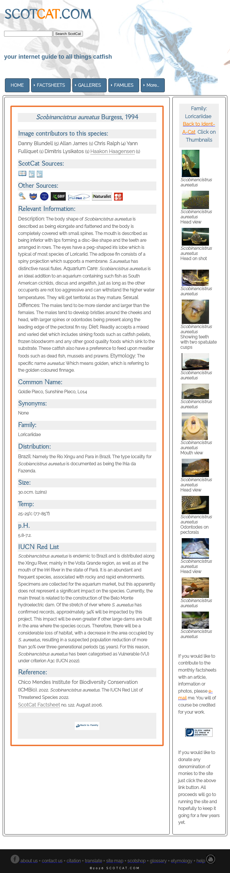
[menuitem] (17, 85)
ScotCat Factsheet (39, 705)
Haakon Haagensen (112, 151)
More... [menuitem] (153, 85)
